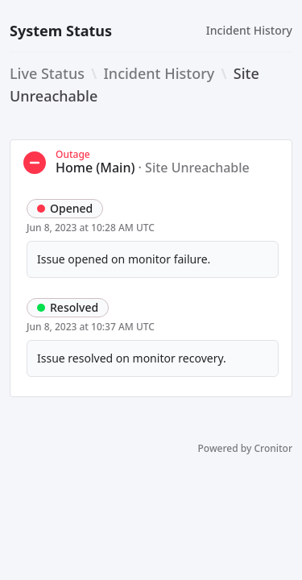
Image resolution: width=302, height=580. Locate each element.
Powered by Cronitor (245, 448)
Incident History (249, 30)
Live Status (47, 73)
